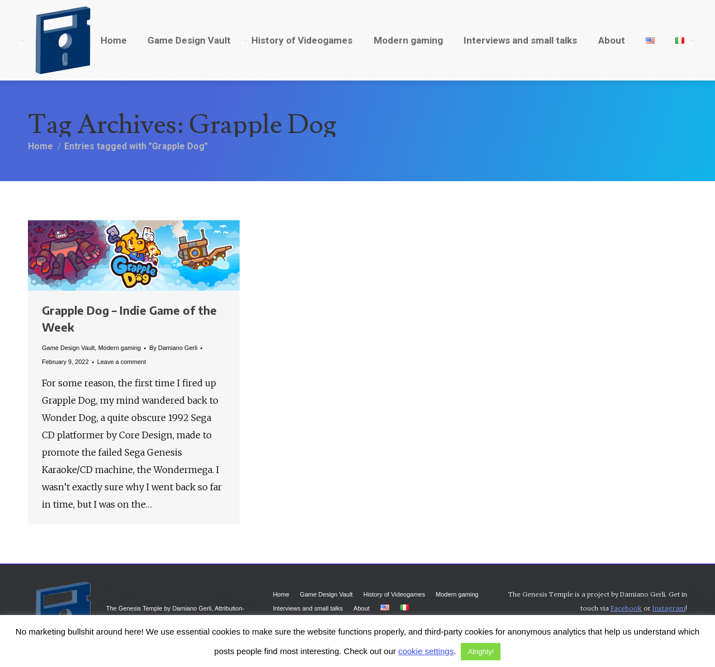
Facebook (626, 608)
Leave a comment (121, 361)
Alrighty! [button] (481, 651)
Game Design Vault (68, 347)
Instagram (668, 608)
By (173, 347)
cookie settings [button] (426, 651)
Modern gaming (119, 347)
